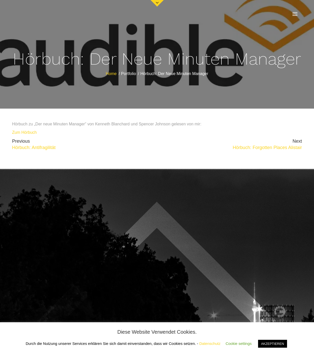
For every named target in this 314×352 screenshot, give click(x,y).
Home (111, 73)
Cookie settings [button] (239, 343)
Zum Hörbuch (24, 132)
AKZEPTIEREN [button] (272, 344)
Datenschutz (209, 343)
